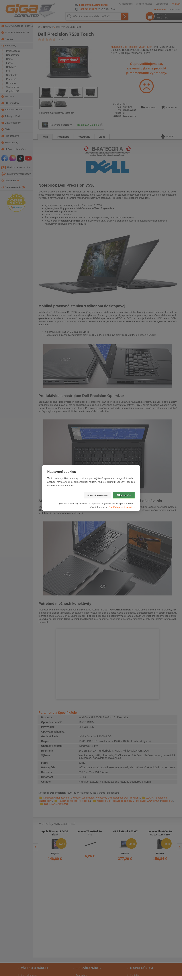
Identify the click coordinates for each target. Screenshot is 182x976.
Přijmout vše (124, 495)
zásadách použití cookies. (121, 507)
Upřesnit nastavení (97, 495)
